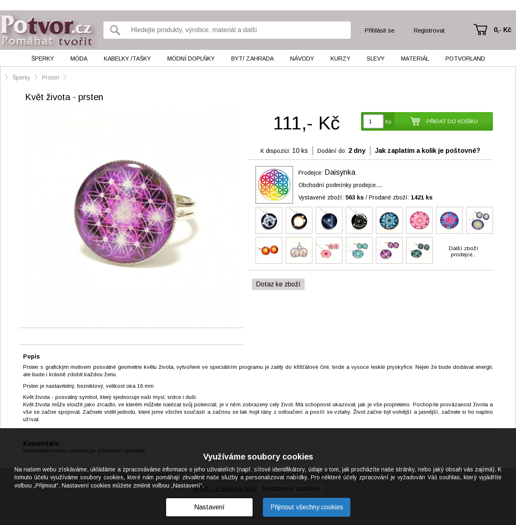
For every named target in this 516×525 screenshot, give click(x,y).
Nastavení (209, 507)
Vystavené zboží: (331, 197)
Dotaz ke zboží (278, 284)
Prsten (50, 77)
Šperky (42, 58)
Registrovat (429, 30)
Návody (302, 58)
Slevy (376, 58)
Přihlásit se (379, 30)
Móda (78, 58)
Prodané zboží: (401, 197)
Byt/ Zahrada (252, 58)
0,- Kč (502, 29)
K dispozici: (275, 151)
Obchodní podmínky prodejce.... (340, 185)
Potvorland (465, 58)
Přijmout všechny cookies (306, 507)
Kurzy (340, 58)
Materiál (415, 58)
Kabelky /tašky (127, 58)
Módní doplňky (191, 58)
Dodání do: (332, 151)
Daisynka (340, 172)
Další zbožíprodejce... (463, 251)
